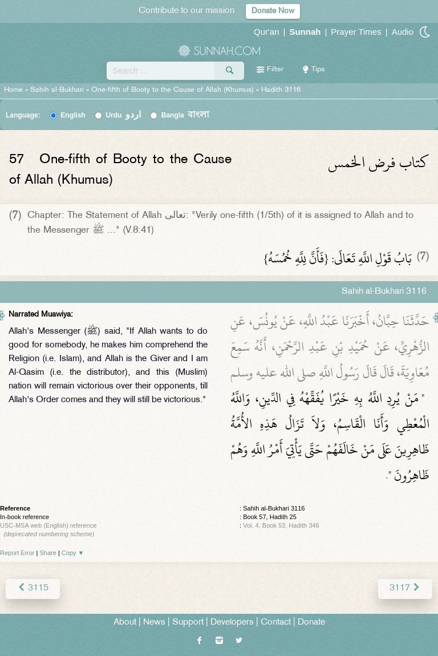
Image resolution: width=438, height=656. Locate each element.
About (124, 622)
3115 (32, 588)
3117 (405, 588)
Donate (311, 622)
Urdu (123, 115)
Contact (276, 622)
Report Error (17, 552)
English (72, 115)
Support (188, 622)
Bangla (185, 115)
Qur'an (266, 32)
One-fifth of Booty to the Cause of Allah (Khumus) (172, 90)
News (154, 622)
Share (48, 552)
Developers (232, 622)
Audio (402, 32)
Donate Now (273, 11)
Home (13, 90)
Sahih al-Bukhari (57, 90)
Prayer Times (356, 32)
